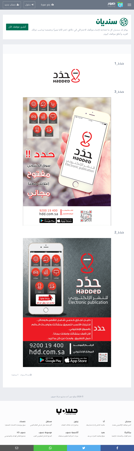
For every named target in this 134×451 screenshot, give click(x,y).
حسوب (53, 396)
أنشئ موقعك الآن (17, 27)
